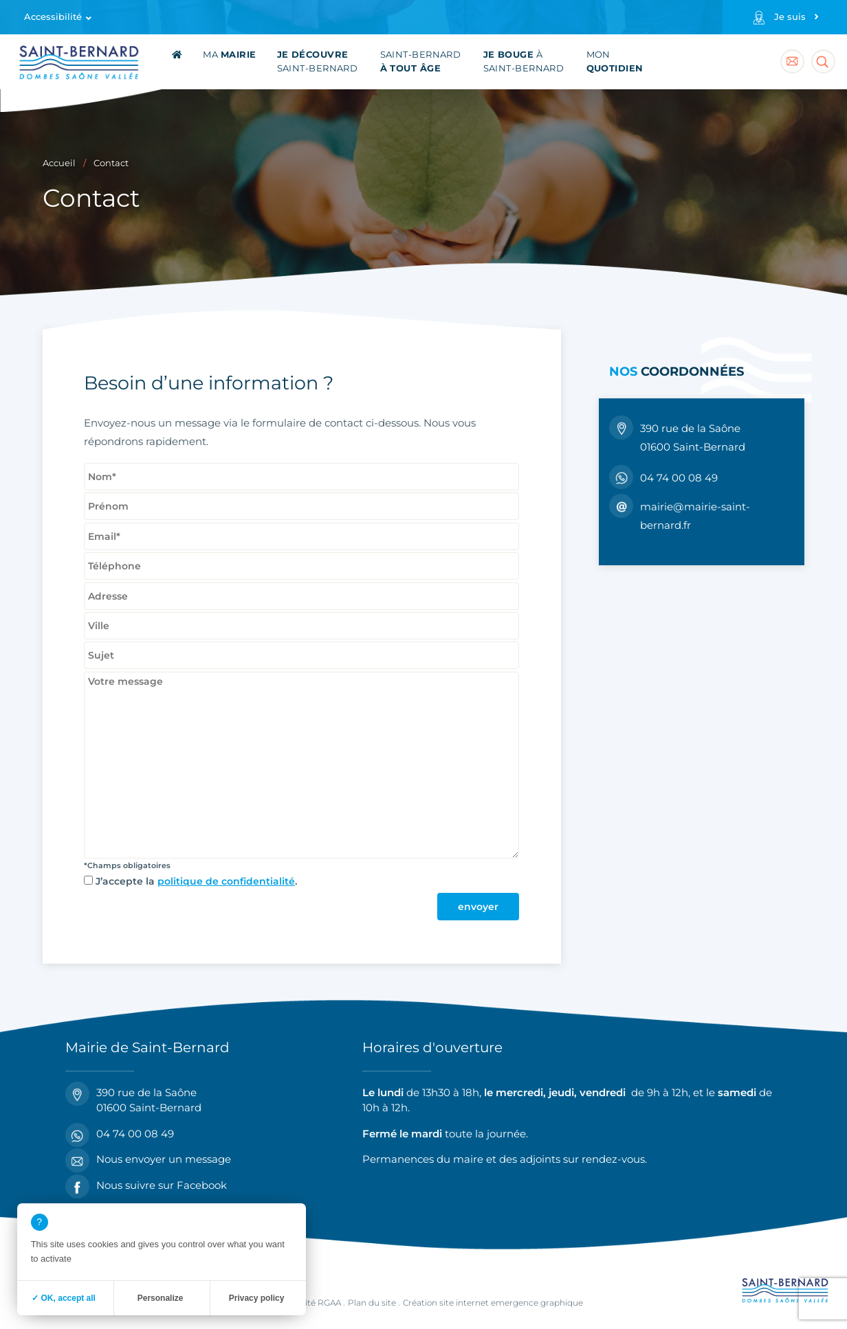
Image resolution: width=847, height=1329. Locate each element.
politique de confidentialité (226, 881)
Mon (615, 61)
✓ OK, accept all (64, 1298)
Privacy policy (257, 1298)
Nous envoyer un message (148, 1160)
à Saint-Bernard (523, 61)
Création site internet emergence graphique (493, 1302)
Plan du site (372, 1302)
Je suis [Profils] (790, 17)
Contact (111, 163)
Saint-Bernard (317, 61)
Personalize (161, 1298)
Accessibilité (53, 17)
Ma (229, 54)
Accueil (59, 163)
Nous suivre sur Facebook (146, 1186)
